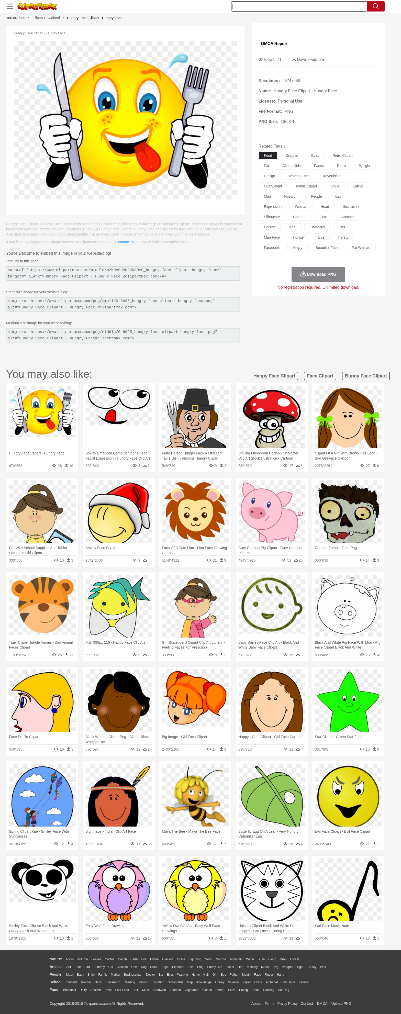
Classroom (112, 982)
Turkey (311, 967)
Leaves (96, 959)
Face (257, 974)
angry (297, 248)
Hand (280, 974)
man (267, 196)
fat (266, 166)
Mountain (236, 959)
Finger (268, 974)
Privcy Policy (287, 1003)
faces (319, 166)
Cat (110, 967)
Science (233, 982)
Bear (77, 967)
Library (220, 982)
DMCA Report (274, 43)
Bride (91, 974)
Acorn (70, 959)
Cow (134, 967)
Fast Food (122, 990)
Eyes (170, 974)
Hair (206, 974)
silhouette (272, 217)
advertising (332, 176)
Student (71, 982)
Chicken (122, 967)
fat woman (361, 248)
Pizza (232, 990)
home (196, 974)
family (102, 974)
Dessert (95, 990)
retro (341, 166)
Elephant (178, 967)
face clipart (320, 375)
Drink (108, 990)
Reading (129, 982)
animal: (56, 967)
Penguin (287, 967)
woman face (299, 176)
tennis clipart (306, 186)
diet (342, 227)
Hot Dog (283, 990)
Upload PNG (341, 1003)
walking (182, 974)
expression (273, 207)
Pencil (143, 982)
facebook (272, 248)
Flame (154, 959)
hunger (299, 237)
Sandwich (159, 990)
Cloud (272, 959)
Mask (69, 974)
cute (323, 217)
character (317, 227)
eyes (315, 155)
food (268, 155)
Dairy (83, 990)
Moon (209, 959)
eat (338, 196)
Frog (200, 967)
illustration (350, 207)
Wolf (323, 967)
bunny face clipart (366, 375)
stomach (347, 217)
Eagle (165, 967)
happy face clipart (274, 375)
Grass (181, 959)
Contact (307, 1003)
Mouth (246, 974)
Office (258, 982)
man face (272, 237)
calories (299, 217)
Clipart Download (46, 18)
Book (98, 982)
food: (55, 990)
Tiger (300, 967)
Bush (261, 959)
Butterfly (99, 967)
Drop (283, 959)
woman (301, 207)
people (316, 196)
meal (292, 227)
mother (115, 974)
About (256, 1003)
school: (56, 982)
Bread (255, 990)
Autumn (82, 959)
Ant (68, 967)
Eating (243, 990)
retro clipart (342, 155)
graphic (291, 155)
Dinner (220, 990)
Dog (144, 967)
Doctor (150, 974)
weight (364, 166)
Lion (240, 967)
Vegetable (191, 990)
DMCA (322, 1003)
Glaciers (167, 959)
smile (334, 186)
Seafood (175, 990)
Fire (144, 959)
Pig (276, 967)
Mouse (265, 967)
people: (56, 974)
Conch (122, 959)
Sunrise (221, 959)
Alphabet (272, 982)
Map (190, 982)
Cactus (109, 959)
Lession (304, 982)
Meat (145, 990)
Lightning (195, 959)
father (234, 974)
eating (358, 186)
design (269, 176)
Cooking (268, 990)
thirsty (343, 237)
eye (321, 237)
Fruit (135, 990)
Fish (191, 967)
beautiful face (327, 248)
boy (223, 974)
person (269, 227)
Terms (269, 1003)
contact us (126, 242)
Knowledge (203, 982)
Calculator (288, 982)
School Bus (175, 982)
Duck (153, 967)
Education (157, 982)
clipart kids (291, 166)
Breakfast (69, 990)
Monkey (252, 967)
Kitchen (207, 990)
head (324, 207)
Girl (215, 974)
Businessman (133, 974)
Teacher (86, 982)
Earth (134, 959)
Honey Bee (214, 967)
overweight (273, 186)
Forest (294, 959)
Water (250, 959)
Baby (80, 974)
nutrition (290, 196)
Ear (161, 974)
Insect (230, 967)
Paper (246, 982)
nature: (56, 959)
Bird (87, 967)
